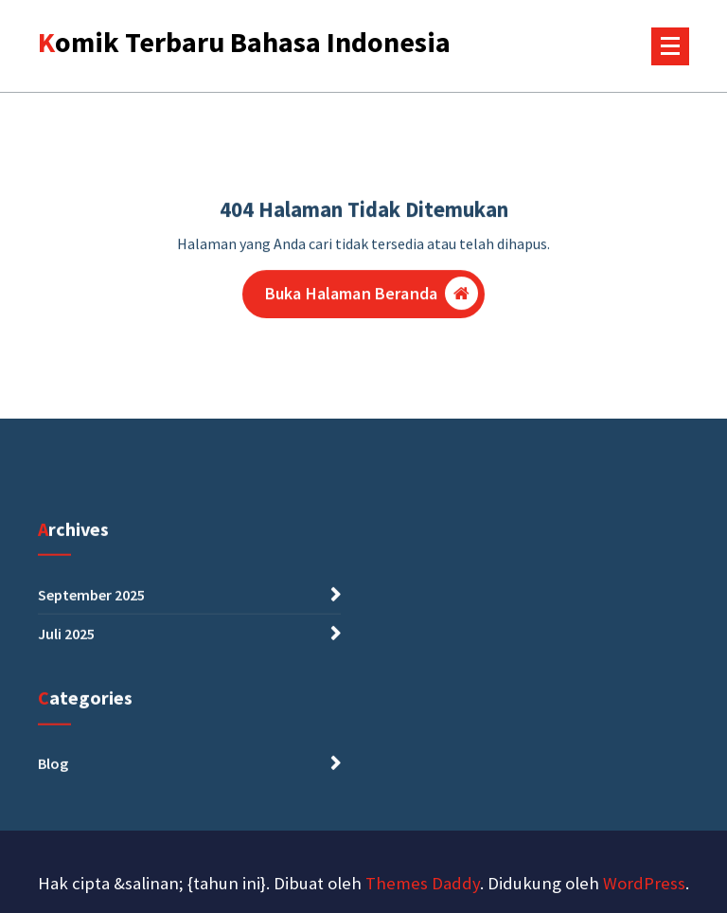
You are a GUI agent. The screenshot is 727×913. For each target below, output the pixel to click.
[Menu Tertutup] (670, 46)
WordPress (644, 883)
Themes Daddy (422, 883)
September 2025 (91, 600)
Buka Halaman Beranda (371, 296)
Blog (53, 769)
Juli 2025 (66, 639)
